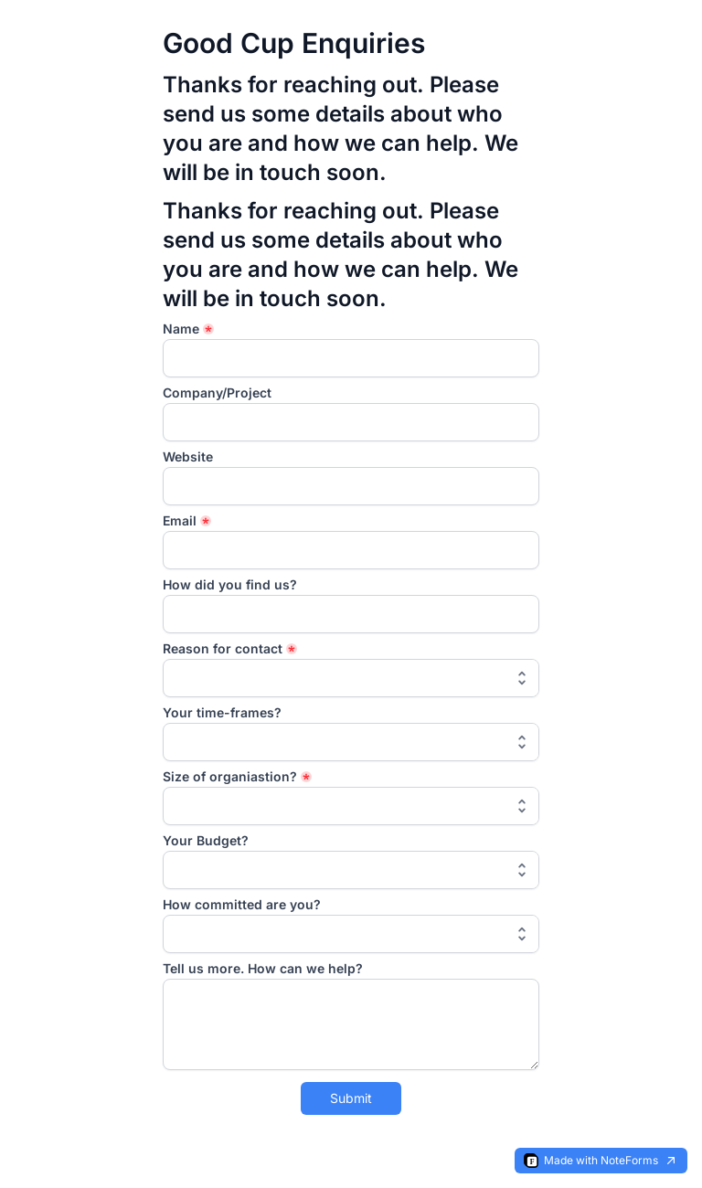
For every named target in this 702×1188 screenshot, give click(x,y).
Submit (351, 1098)
